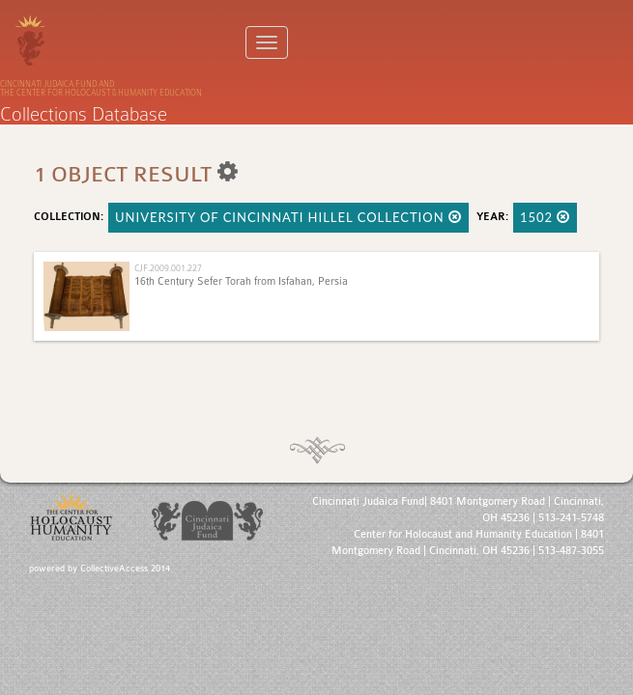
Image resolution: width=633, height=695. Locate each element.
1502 (545, 217)
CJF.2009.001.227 (168, 268)
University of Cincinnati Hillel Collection (288, 217)
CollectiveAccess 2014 (125, 568)
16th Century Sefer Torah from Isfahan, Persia (241, 281)
